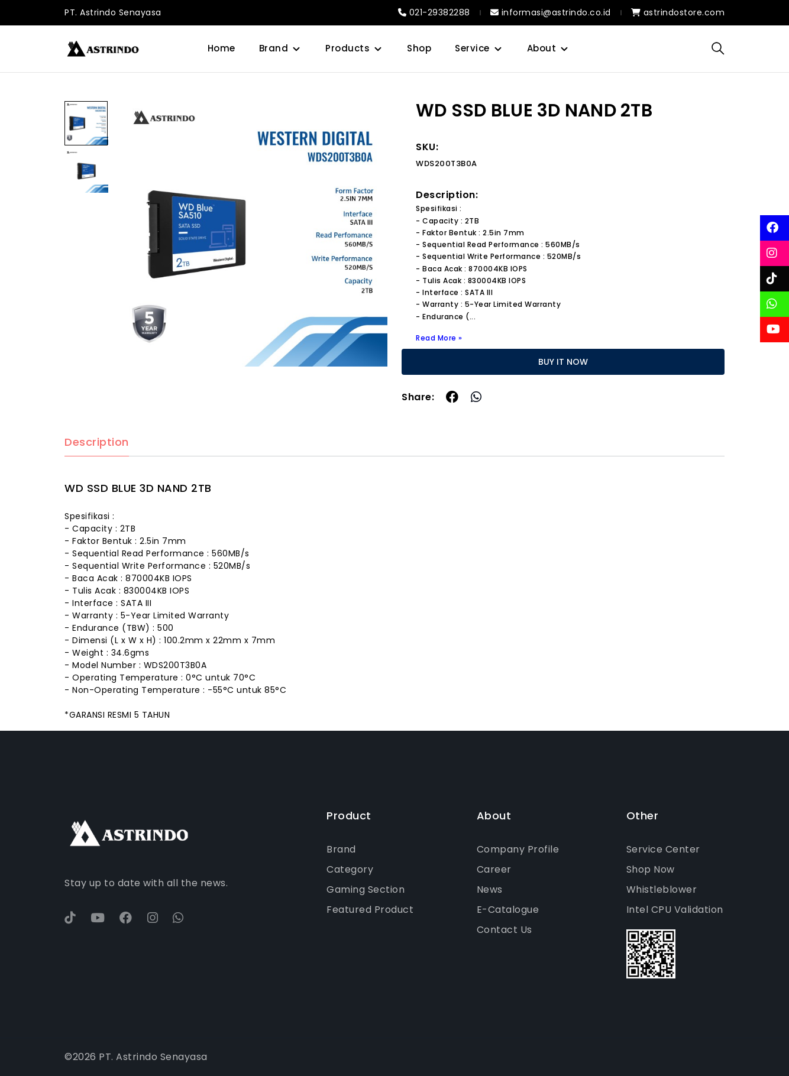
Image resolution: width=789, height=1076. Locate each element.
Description (96, 442)
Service (472, 48)
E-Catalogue (508, 909)
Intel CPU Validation (674, 909)
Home (221, 48)
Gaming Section (365, 889)
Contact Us (504, 929)
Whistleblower (661, 889)
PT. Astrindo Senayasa (112, 12)
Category (349, 869)
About (542, 48)
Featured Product (369, 909)
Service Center (663, 849)
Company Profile (518, 849)
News (490, 889)
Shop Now (650, 869)
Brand (274, 48)
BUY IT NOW (563, 362)
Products (347, 48)
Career (494, 869)
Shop (419, 48)
